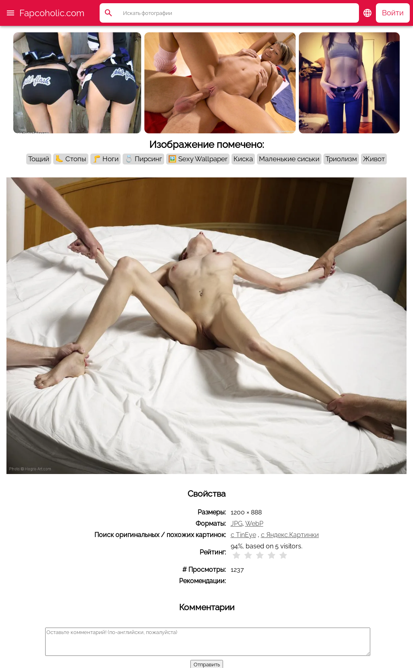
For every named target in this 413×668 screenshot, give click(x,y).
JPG (236, 523)
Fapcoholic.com (51, 13)
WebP (254, 523)
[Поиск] (241, 13)
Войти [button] (393, 12)
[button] (10, 13)
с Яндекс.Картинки (290, 535)
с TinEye (243, 535)
